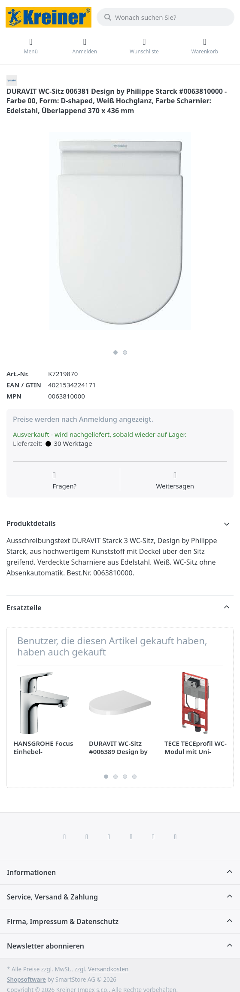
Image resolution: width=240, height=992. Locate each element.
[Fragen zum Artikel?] (64, 481)
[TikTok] (131, 836)
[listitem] (120, 231)
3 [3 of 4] (125, 777)
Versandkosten (108, 969)
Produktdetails (31, 523)
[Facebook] (64, 836)
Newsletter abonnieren (45, 946)
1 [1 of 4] (106, 777)
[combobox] (165, 17)
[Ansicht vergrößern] (120, 231)
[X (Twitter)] (86, 836)
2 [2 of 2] (125, 352)
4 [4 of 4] (134, 777)
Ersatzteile (24, 607)
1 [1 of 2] (115, 352)
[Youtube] (153, 836)
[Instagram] (109, 836)
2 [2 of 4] (115, 777)
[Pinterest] (175, 836)
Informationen (31, 872)
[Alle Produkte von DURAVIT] (11, 79)
